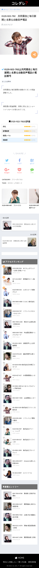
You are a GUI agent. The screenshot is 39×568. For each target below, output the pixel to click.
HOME (19, 557)
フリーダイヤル (17, 180)
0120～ (11, 183)
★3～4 (19, 183)
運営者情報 (32, 562)
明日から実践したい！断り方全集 (14, 562)
